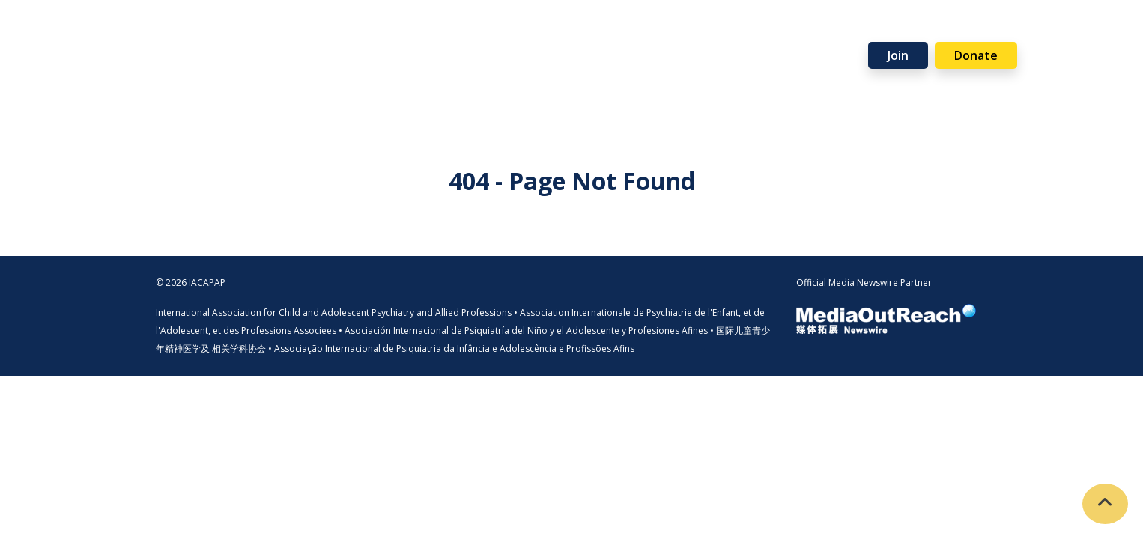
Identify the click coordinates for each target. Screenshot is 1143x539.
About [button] (212, 32)
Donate (976, 55)
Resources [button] (504, 32)
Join (898, 55)
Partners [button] (762, 32)
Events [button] (587, 32)
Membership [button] (299, 32)
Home (157, 32)
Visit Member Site (1052, 53)
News (835, 32)
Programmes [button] (404, 32)
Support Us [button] (671, 32)
